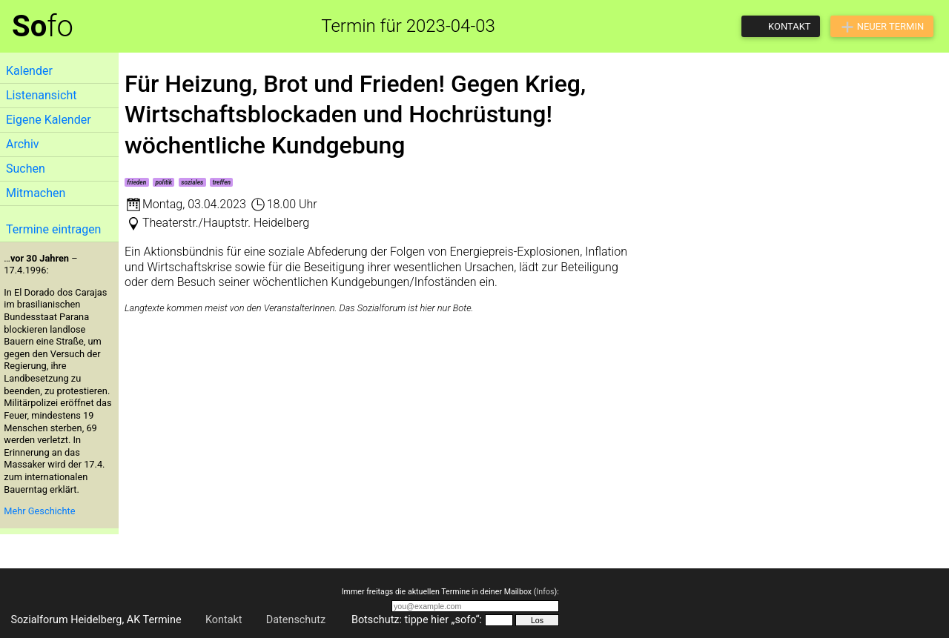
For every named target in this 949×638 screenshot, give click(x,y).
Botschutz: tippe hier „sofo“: (416, 620)
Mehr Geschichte (39, 510)
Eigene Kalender (48, 120)
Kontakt (223, 620)
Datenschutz (295, 620)
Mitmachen (35, 193)
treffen (221, 182)
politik (163, 182)
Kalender (29, 71)
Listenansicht (41, 95)
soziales (192, 182)
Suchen (25, 169)
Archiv (22, 144)
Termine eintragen (53, 229)
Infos (545, 592)
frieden (136, 182)
